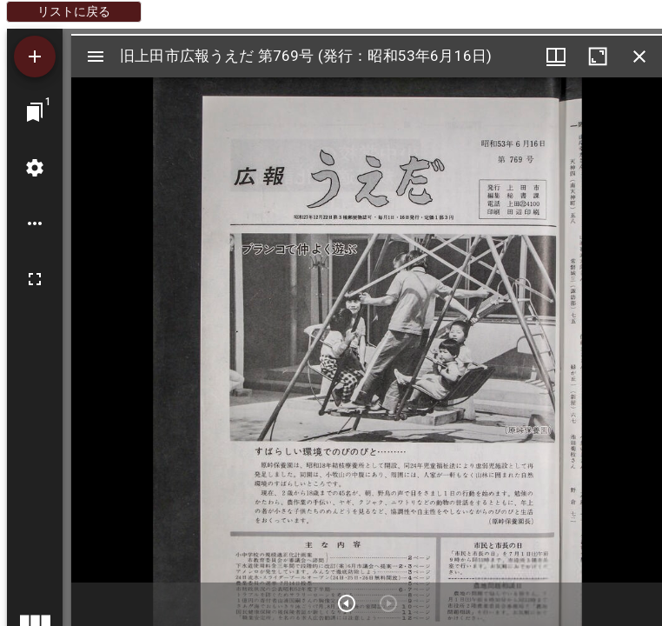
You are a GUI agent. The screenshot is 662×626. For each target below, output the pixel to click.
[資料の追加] (35, 56)
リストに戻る (73, 11)
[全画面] (35, 279)
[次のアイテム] (346, 603)
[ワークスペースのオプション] (35, 223)
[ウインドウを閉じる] (639, 56)
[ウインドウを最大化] (598, 56)
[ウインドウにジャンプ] (35, 112)
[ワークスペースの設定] (35, 168)
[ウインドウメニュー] (556, 56)
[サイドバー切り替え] (95, 56)
